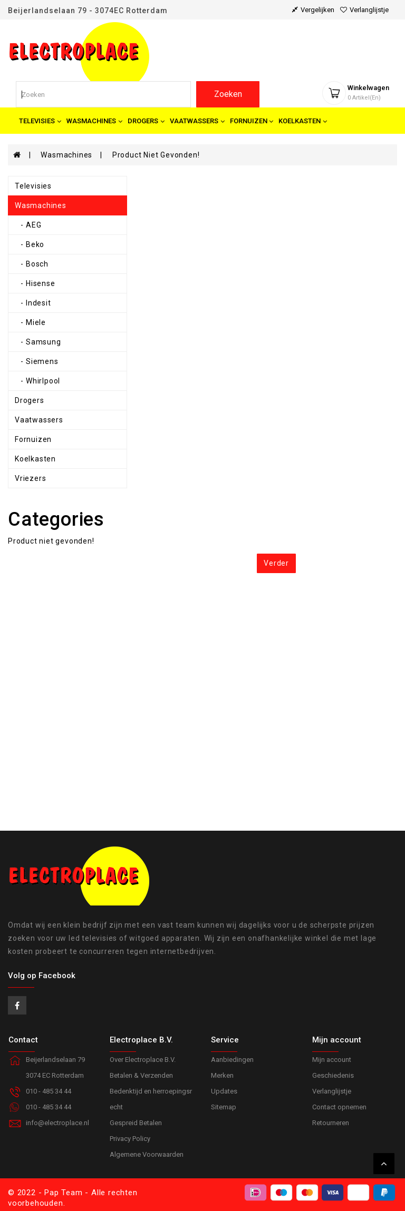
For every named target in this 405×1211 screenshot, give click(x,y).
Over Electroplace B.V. (143, 1060)
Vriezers (30, 478)
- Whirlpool (37, 381)
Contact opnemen (339, 1107)
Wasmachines (66, 155)
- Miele (30, 322)
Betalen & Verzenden (141, 1075)
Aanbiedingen (232, 1060)
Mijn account (331, 1060)
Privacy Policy (130, 1139)
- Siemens (37, 361)
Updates (224, 1091)
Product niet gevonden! (156, 155)
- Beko (29, 244)
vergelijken (313, 10)
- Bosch (32, 264)
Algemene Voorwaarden (147, 1154)
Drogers (29, 400)
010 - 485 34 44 (48, 1107)
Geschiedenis (333, 1075)
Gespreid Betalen (136, 1123)
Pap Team (63, 1192)
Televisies (33, 186)
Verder (276, 563)
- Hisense (35, 283)
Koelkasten (35, 459)
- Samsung (38, 342)
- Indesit (33, 303)
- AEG (28, 225)
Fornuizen (33, 439)
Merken (222, 1075)
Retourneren (330, 1123)
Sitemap (223, 1107)
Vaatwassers (39, 420)
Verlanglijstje (331, 1091)
